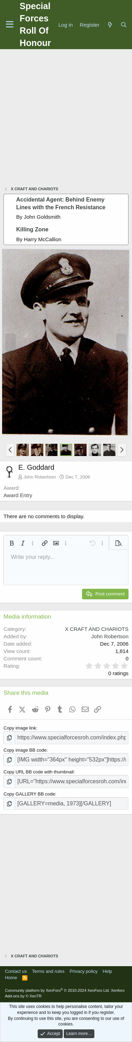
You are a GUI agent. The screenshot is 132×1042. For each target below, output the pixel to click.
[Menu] (9, 24)
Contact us (16, 971)
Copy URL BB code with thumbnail (39, 771)
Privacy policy (84, 971)
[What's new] (110, 24)
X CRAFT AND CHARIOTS (96, 629)
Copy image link (20, 728)
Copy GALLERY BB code (29, 794)
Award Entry (18, 495)
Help (107, 971)
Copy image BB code (25, 750)
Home (11, 977)
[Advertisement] (66, 118)
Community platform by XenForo (57, 990)
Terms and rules (48, 971)
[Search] (124, 24)
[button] (10, 450)
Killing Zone (32, 229)
